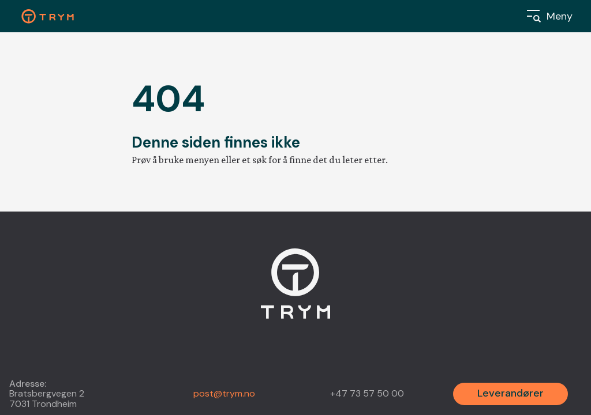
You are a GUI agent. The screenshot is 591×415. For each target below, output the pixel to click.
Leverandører (510, 393)
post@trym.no (224, 393)
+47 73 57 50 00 (367, 393)
